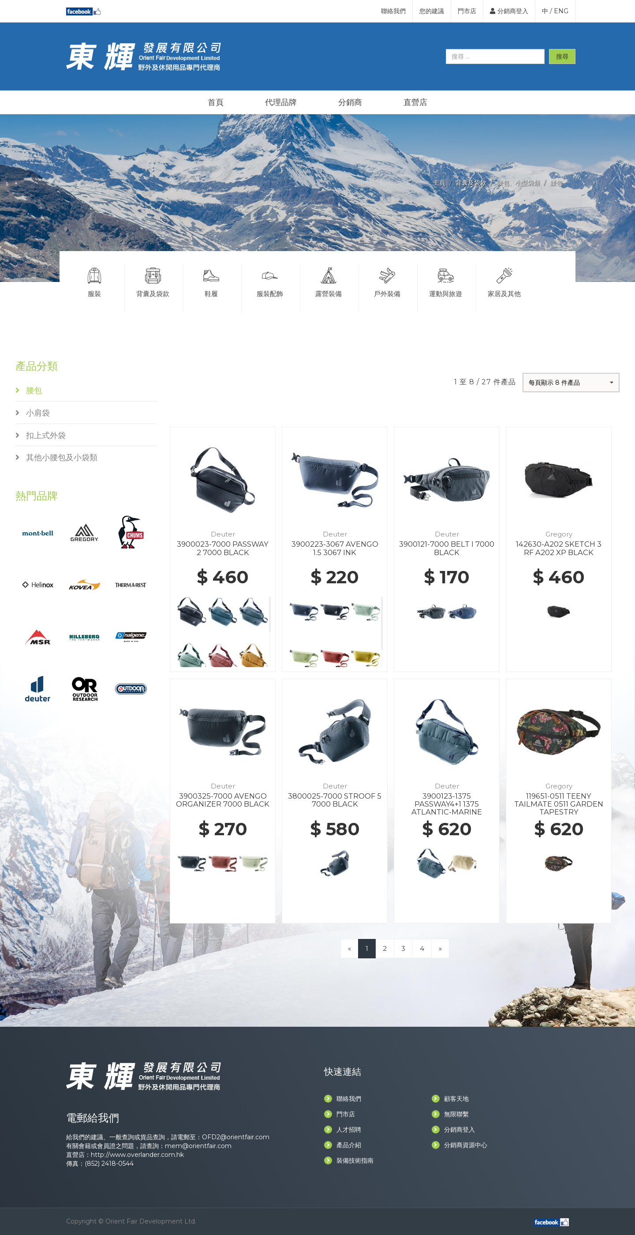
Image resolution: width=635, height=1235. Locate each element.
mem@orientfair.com (198, 1146)
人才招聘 (342, 1130)
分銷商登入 (509, 11)
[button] (571, 382)
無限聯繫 (450, 1114)
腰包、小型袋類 (518, 183)
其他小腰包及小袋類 (56, 457)
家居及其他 (504, 281)
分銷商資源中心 (459, 1145)
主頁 (439, 183)
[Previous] (349, 948)
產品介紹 (342, 1145)
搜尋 (562, 56)
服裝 (94, 281)
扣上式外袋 (40, 435)
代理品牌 (281, 102)
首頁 (216, 102)
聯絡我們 (393, 11)
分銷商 (350, 102)
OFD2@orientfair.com (235, 1137)
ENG (561, 11)
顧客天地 (450, 1099)
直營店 (415, 102)
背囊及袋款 (471, 183)
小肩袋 (32, 413)
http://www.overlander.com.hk (137, 1155)
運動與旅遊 (446, 281)
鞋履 (212, 281)
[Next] (440, 948)
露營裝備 (329, 281)
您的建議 (431, 11)
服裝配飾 (270, 281)
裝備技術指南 (349, 1160)
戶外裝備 (387, 281)
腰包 (556, 183)
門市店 (467, 11)
